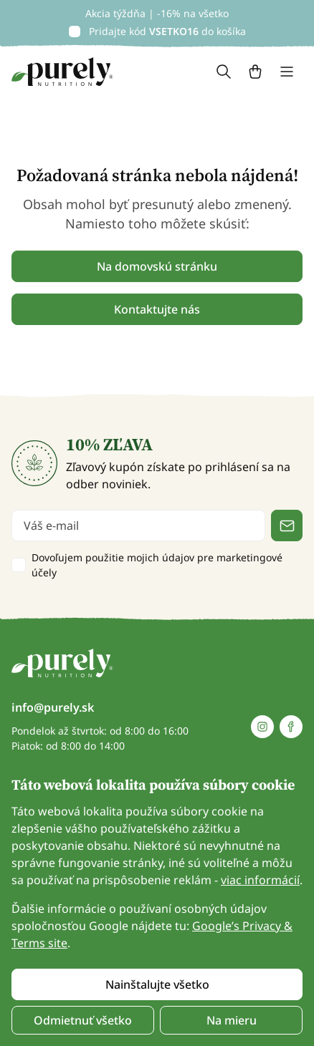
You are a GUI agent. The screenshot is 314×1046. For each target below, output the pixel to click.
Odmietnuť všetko (83, 1020)
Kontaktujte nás (157, 309)
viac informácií (260, 880)
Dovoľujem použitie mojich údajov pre (157, 565)
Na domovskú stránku (157, 266)
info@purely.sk (52, 707)
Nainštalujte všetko (157, 984)
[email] (138, 525)
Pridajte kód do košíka (167, 31)
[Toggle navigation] (287, 71)
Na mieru (231, 1020)
